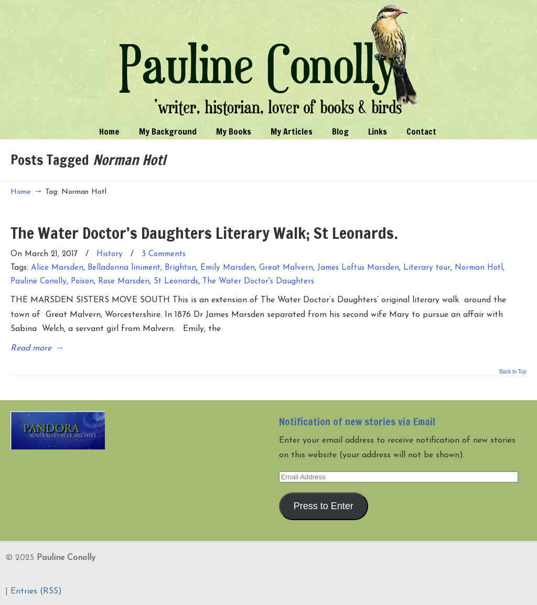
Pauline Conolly (268, 60)
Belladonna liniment (124, 268)
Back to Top (513, 372)
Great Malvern (286, 268)
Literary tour (426, 268)
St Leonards (176, 281)
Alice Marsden (57, 268)
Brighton (180, 268)
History (109, 254)
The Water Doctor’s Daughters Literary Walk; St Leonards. (204, 233)
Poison (82, 281)
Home (20, 192)
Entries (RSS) (36, 591)
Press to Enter (323, 506)
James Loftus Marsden (358, 268)
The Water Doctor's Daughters (258, 281)
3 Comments (164, 254)
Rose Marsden (123, 281)
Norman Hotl (479, 268)
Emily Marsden (227, 268)
